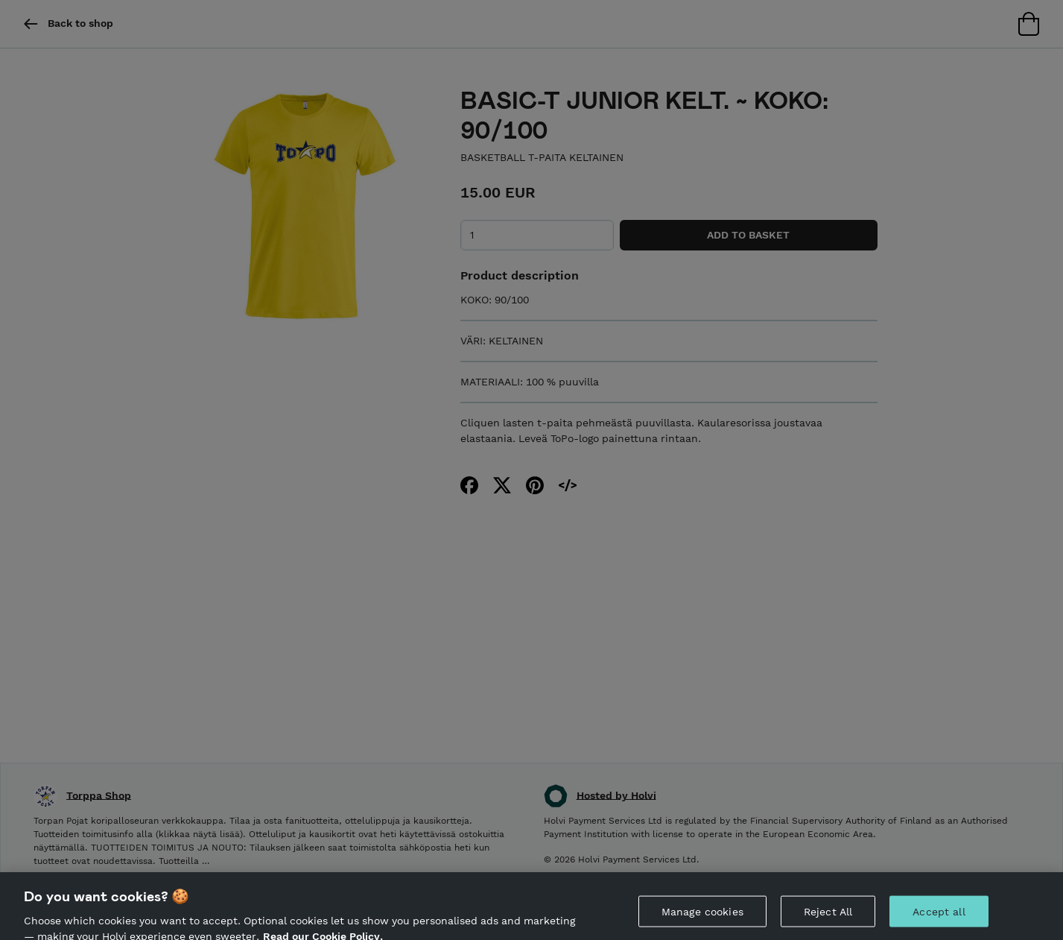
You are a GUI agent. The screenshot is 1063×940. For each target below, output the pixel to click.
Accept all (939, 917)
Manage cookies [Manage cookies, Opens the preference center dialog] (702, 917)
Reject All (828, 917)
